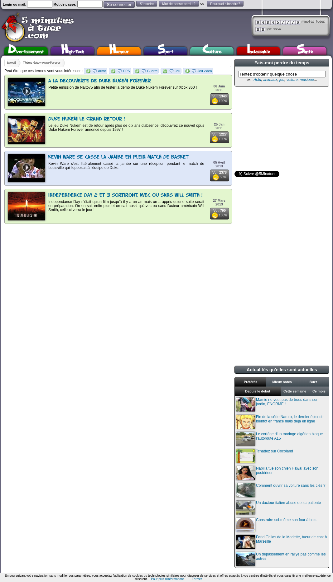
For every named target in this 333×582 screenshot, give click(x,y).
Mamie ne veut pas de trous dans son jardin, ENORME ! (277, 404)
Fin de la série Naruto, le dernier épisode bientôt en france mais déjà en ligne (280, 422)
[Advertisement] (281, 129)
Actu (257, 79)
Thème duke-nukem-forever (41, 63)
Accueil (11, 63)
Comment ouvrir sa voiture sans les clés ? (281, 490)
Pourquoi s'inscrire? (225, 4)
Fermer (197, 579)
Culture (211, 51)
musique (307, 79)
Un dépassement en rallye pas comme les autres (281, 559)
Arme (102, 71)
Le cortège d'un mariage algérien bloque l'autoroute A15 (279, 439)
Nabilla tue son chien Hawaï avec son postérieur (277, 473)
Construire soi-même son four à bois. (276, 525)
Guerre (152, 71)
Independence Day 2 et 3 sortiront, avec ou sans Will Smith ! (125, 195)
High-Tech (72, 51)
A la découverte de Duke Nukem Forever (99, 81)
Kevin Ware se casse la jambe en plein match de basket (118, 157)
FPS (126, 71)
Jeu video (204, 71)
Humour (119, 51)
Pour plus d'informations (167, 579)
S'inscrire (147, 4)
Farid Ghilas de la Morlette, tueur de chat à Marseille (281, 542)
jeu (281, 79)
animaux (270, 79)
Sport (165, 51)
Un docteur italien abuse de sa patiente (278, 508)
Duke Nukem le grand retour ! (86, 119)
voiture (292, 79)
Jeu (177, 71)
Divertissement (26, 51)
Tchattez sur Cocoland (264, 456)
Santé (305, 51)
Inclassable (258, 51)
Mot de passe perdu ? (178, 4)
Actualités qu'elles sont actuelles (282, 369)
